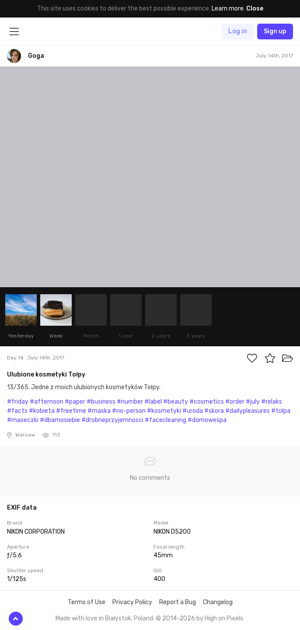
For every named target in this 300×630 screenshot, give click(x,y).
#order (234, 401)
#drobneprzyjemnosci (112, 420)
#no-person (129, 411)
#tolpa (280, 411)
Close (254, 8)
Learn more (228, 8)
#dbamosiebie (60, 420)
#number (130, 401)
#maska (99, 411)
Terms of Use (86, 602)
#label (153, 401)
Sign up (275, 31)
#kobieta (42, 411)
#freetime (71, 411)
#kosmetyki (164, 411)
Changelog (218, 602)
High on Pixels (224, 618)
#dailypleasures (247, 411)
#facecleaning (165, 420)
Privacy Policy (132, 602)
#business (101, 401)
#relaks (271, 401)
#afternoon (46, 401)
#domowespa (207, 420)
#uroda (192, 411)
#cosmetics (206, 401)
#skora (214, 411)
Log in (237, 31)
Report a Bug (177, 602)
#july (253, 401)
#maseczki (22, 420)
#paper (75, 401)
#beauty (175, 401)
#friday (17, 401)
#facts (17, 411)
